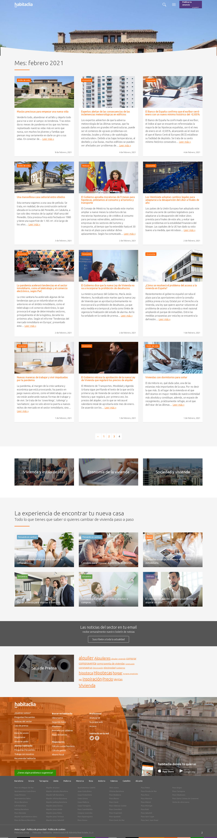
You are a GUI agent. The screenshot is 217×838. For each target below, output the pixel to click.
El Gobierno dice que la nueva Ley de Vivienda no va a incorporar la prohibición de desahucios (107, 287)
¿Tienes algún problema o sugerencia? (35, 773)
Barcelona (18, 781)
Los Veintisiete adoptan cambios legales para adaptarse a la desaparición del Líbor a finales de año (172, 200)
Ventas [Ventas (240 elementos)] (118, 679)
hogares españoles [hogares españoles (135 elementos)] (130, 674)
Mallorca (67, 781)
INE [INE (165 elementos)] (80, 680)
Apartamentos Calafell (86, 788)
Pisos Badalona (115, 795)
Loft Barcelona (20, 806)
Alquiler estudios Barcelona (57, 791)
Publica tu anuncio (190, 4)
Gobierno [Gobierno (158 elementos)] (120, 668)
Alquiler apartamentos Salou (25, 816)
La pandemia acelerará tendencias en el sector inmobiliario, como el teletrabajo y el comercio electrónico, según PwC (42, 288)
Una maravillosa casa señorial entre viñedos (41, 197)
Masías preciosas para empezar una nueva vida (42, 111)
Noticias (86, 166)
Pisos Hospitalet (115, 813)
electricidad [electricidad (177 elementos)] (110, 667)
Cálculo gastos (59, 750)
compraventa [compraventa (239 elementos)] (87, 663)
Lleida (55, 781)
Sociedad (22, 346)
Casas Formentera (85, 795)
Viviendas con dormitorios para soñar (166, 377)
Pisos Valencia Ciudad (117, 806)
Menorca (80, 781)
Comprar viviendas (85, 813)
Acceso (93, 726)
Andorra (101, 781)
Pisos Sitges (177, 788)
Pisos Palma (145, 788)
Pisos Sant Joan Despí (149, 820)
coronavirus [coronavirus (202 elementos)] (85, 667)
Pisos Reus (145, 795)
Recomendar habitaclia (25, 758)
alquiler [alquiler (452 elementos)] (86, 657)
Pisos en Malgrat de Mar (24, 788)
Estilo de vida (24, 80)
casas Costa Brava (84, 791)
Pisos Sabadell (146, 813)
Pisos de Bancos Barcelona (24, 820)
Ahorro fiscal (58, 754)
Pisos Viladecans (178, 795)
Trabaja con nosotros (24, 754)
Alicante (139, 781)
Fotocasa (37, 832)
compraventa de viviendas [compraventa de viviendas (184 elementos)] (111, 663)
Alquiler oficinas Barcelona (56, 798)
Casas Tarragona (84, 806)
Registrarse (19, 737)
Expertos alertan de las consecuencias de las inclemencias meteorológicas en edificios (105, 113)
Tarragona (43, 781)
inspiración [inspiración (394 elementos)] (92, 679)
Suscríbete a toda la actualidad (108, 639)
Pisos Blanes (114, 798)
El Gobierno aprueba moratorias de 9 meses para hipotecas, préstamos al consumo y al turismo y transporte (108, 200)
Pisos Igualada (114, 816)
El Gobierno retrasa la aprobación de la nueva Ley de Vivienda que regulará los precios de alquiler (108, 379)
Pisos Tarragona (178, 791)
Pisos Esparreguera (85, 816)
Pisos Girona (82, 820)
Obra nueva (57, 718)
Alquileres (57, 726)
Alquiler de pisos (52, 788)
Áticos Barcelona (21, 802)
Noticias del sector (23, 721)
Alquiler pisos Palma (54, 813)
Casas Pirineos (20, 795)
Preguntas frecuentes (24, 717)
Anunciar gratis (21, 741)
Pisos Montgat (146, 806)
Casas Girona (83, 798)
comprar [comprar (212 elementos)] (131, 658)
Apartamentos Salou (22, 798)
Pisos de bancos (59, 735)
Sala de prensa (21, 725)
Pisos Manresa (146, 798)
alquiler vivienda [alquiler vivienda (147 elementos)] (118, 659)
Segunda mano (59, 722)
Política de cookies (56, 829)
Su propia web (96, 722)
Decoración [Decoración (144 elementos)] (98, 668)
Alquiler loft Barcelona (55, 795)
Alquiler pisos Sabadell (55, 820)
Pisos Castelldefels (85, 809)
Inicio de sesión (21, 733)
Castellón (127, 781)
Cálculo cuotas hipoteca (63, 746)
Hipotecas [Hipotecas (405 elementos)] (103, 672)
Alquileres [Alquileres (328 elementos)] (102, 658)
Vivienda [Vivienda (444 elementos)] (87, 685)
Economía (86, 80)
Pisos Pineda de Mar (149, 791)
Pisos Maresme (20, 813)
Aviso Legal (19, 829)
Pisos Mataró (146, 802)
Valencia (114, 781)
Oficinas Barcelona (116, 791)
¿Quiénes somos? (22, 713)
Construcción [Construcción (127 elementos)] (130, 664)
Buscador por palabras (62, 730)
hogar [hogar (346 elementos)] (117, 673)
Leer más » (48, 139)
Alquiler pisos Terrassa (55, 816)
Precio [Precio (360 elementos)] (107, 679)
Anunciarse (95, 718)
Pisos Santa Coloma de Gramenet (185, 798)
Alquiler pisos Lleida (54, 809)
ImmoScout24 (59, 832)
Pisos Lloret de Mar (116, 820)
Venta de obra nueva (180, 802)
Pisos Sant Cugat (147, 816)
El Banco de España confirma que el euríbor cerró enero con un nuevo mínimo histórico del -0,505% (172, 113)
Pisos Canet (113, 802)
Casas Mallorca (83, 802)
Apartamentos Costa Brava (25, 791)
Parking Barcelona (21, 809)
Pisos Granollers (115, 809)
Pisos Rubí (145, 809)
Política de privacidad (36, 829)
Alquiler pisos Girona (54, 806)
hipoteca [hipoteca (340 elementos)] (86, 673)
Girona (31, 781)
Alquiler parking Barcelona (56, 802)
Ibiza (91, 781)
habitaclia (47, 832)
